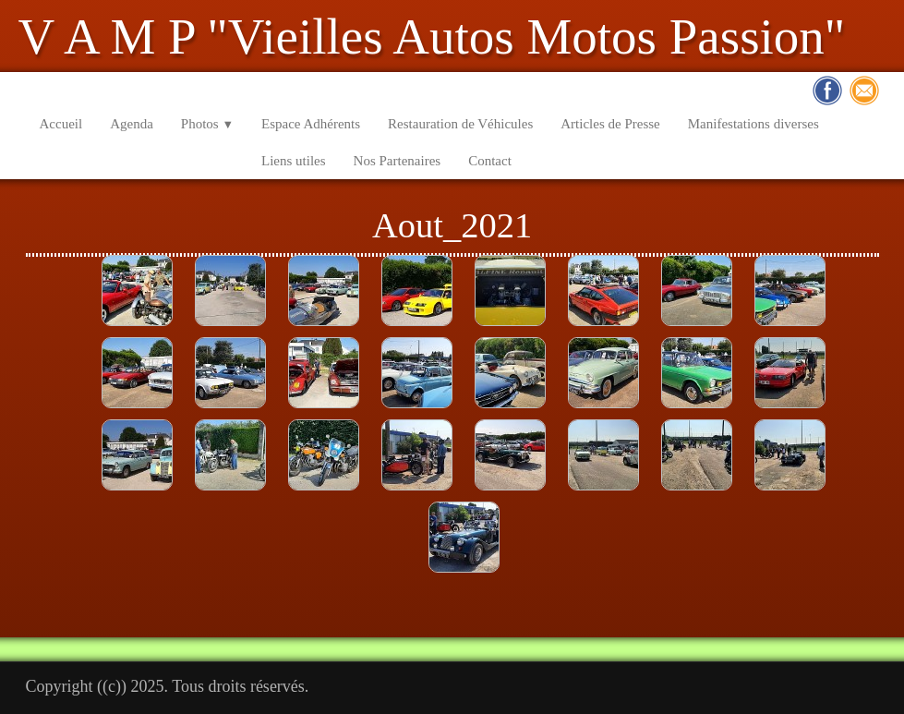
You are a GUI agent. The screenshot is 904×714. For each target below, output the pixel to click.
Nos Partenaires (397, 160)
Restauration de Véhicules (460, 123)
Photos (207, 123)
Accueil (61, 123)
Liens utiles (293, 160)
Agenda (131, 123)
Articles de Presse (609, 123)
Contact (490, 160)
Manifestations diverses (753, 123)
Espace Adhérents (310, 123)
